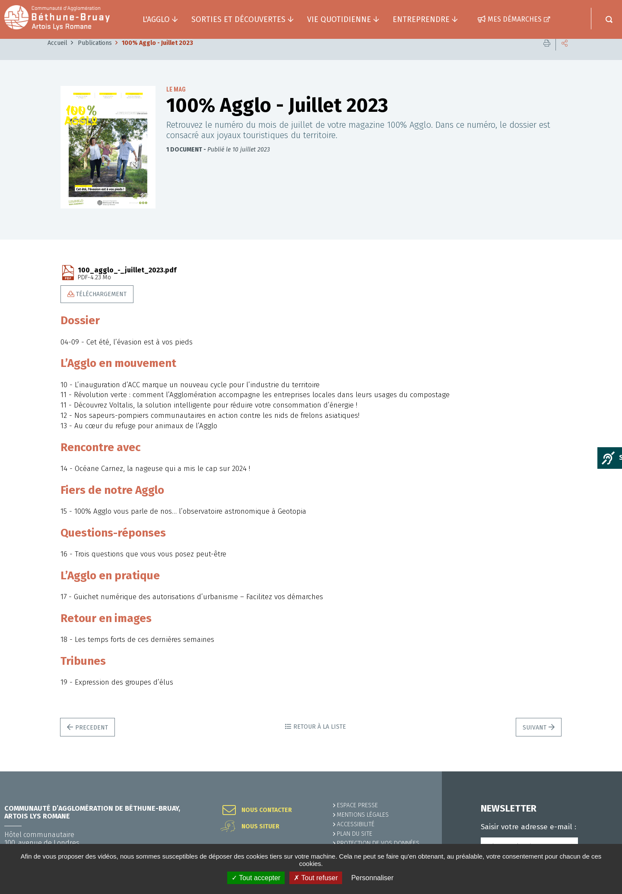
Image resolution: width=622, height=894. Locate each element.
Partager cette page (564, 55)
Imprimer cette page (546, 55)
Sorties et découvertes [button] (238, 19)
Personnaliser (372, 877)
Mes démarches (515, 19)
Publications (95, 56)
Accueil (57, 56)
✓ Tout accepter (256, 877)
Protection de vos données (378, 843)
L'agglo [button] (156, 19)
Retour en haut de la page (596, 771)
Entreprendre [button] (421, 19)
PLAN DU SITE (354, 833)
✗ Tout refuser (316, 877)
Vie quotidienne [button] (339, 19)
